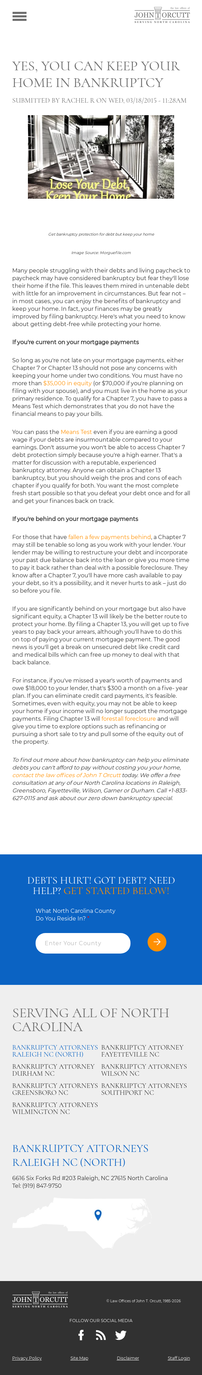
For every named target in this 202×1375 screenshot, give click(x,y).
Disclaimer (128, 1358)
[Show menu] (19, 15)
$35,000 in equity (67, 383)
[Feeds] (101, 1335)
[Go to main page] (162, 15)
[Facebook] (81, 1335)
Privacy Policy (27, 1358)
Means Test (76, 432)
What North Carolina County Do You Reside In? (75, 915)
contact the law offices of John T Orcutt (66, 775)
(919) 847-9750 (42, 1186)
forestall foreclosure (129, 719)
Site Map (79, 1358)
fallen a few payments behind (109, 537)
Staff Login (179, 1358)
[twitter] (120, 1335)
